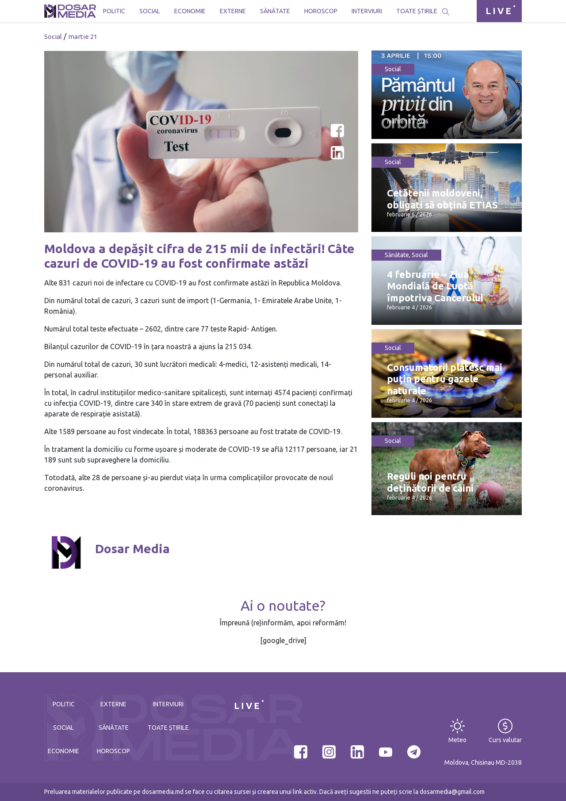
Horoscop (320, 11)
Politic (114, 11)
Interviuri (367, 11)
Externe (233, 11)
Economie (190, 11)
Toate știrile (416, 11)
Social (149, 11)
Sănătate (275, 11)
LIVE (499, 11)
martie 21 (82, 36)
